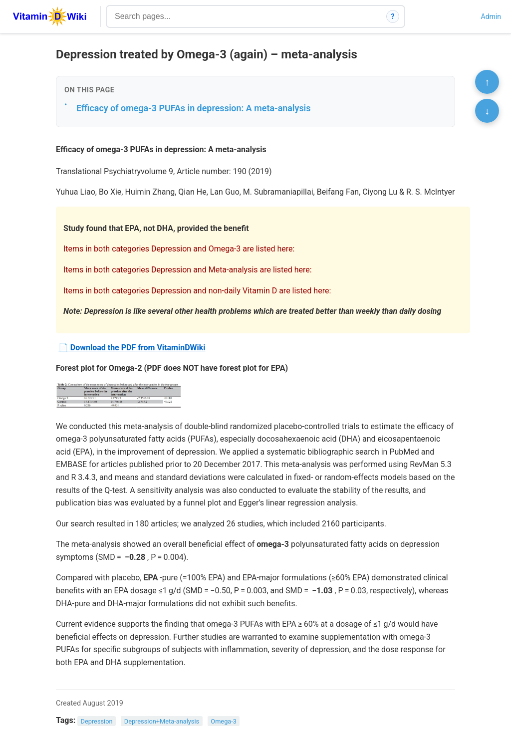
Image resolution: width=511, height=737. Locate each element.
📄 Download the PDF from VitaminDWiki (132, 347)
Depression (97, 721)
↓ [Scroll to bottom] (487, 110)
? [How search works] (393, 16)
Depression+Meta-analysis (161, 721)
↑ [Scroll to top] (487, 81)
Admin (491, 16)
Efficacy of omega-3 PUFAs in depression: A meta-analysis (193, 108)
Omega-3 (224, 721)
